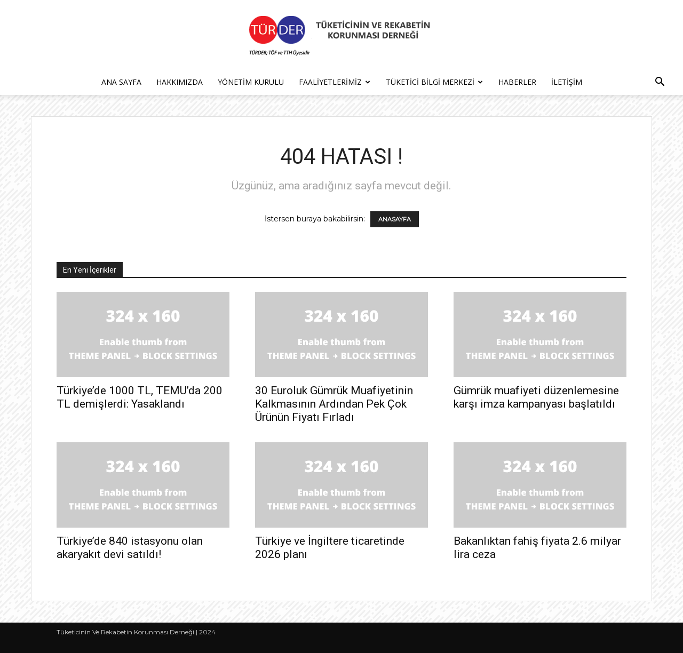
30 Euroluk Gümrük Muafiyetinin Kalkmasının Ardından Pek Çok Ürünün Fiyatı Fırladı (334, 404)
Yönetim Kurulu (251, 82)
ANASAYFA (394, 219)
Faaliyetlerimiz (334, 82)
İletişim (566, 82)
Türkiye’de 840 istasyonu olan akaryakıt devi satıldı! (130, 548)
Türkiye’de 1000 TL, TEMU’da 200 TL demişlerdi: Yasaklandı (140, 397)
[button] (659, 83)
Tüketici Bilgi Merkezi (434, 82)
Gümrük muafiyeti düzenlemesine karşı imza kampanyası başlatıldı (536, 397)
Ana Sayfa (121, 82)
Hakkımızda (179, 82)
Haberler (517, 82)
